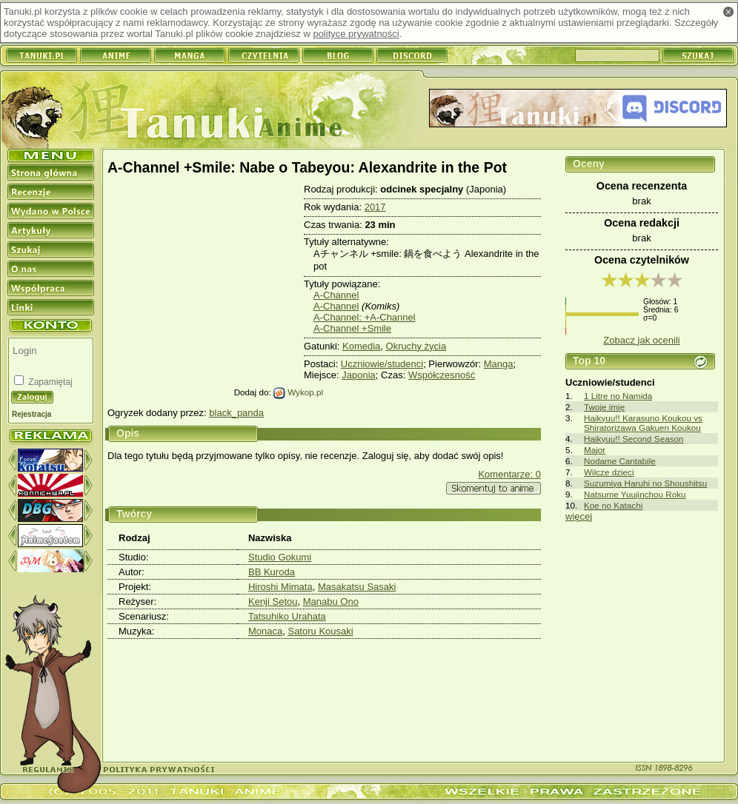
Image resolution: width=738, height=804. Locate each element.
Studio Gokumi (279, 557)
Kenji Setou (273, 601)
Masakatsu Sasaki (357, 586)
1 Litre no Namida (618, 396)
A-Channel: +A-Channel (364, 317)
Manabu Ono (331, 601)
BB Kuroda (271, 571)
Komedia (361, 346)
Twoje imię (604, 407)
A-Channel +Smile (352, 328)
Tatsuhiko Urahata (287, 616)
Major (594, 450)
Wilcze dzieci (609, 472)
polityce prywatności (356, 33)
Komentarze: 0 (509, 474)
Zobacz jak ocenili (641, 340)
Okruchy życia (416, 346)
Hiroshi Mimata (280, 586)
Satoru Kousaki (320, 631)
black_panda (236, 412)
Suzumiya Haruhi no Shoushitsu (645, 483)
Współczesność (441, 375)
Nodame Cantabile (620, 461)
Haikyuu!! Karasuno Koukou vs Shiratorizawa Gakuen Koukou (643, 422)
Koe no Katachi (613, 505)
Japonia (359, 375)
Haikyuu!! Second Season (634, 438)
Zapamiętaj (49, 382)
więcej (578, 516)
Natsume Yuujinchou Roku (635, 494)
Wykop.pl (298, 392)
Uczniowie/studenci (382, 363)
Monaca (265, 631)
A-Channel (336, 295)
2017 (375, 206)
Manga (498, 363)
